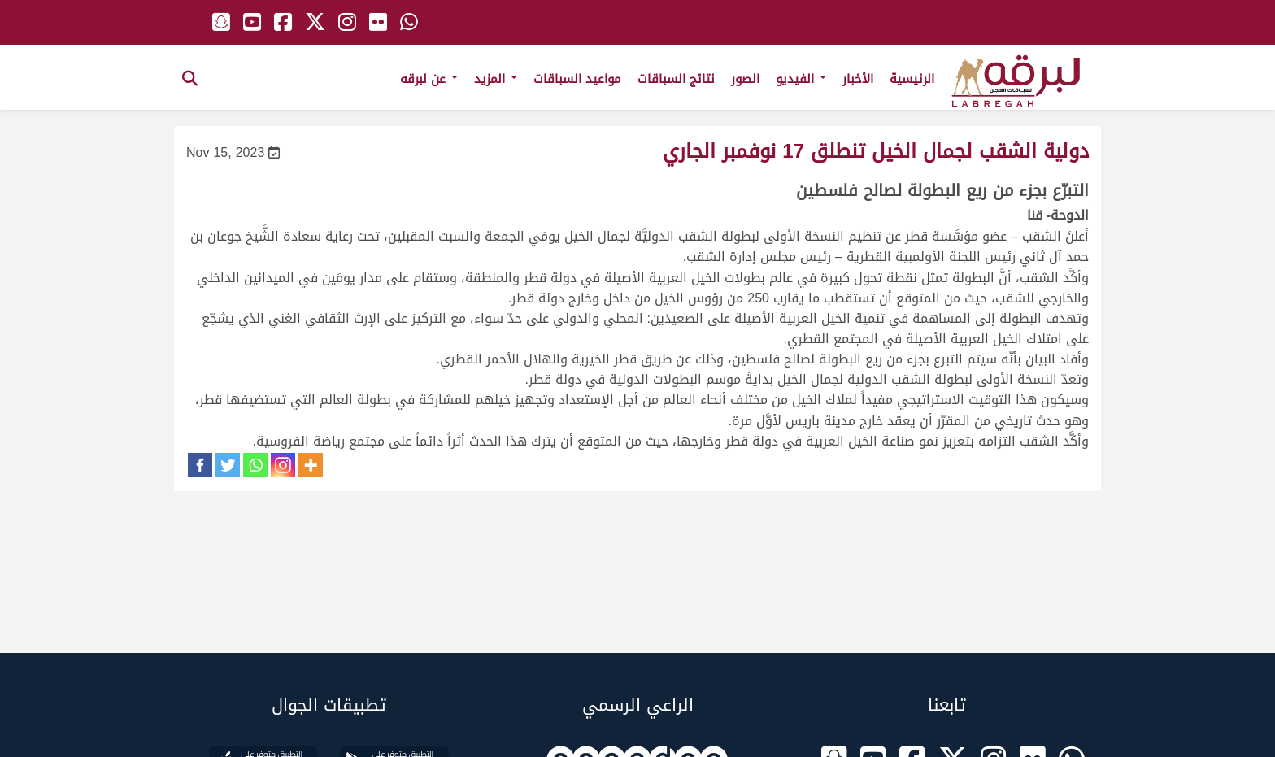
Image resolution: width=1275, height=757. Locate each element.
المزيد (495, 78)
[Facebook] (200, 465)
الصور (745, 78)
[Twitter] (227, 465)
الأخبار (857, 78)
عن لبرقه (429, 78)
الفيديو (801, 78)
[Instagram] (283, 465)
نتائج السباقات (676, 78)
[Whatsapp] (255, 465)
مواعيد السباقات (577, 78)
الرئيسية (912, 78)
